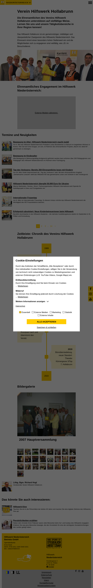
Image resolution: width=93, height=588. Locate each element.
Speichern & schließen (46, 327)
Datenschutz (20, 306)
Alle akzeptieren (46, 322)
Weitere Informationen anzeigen (30, 301)
